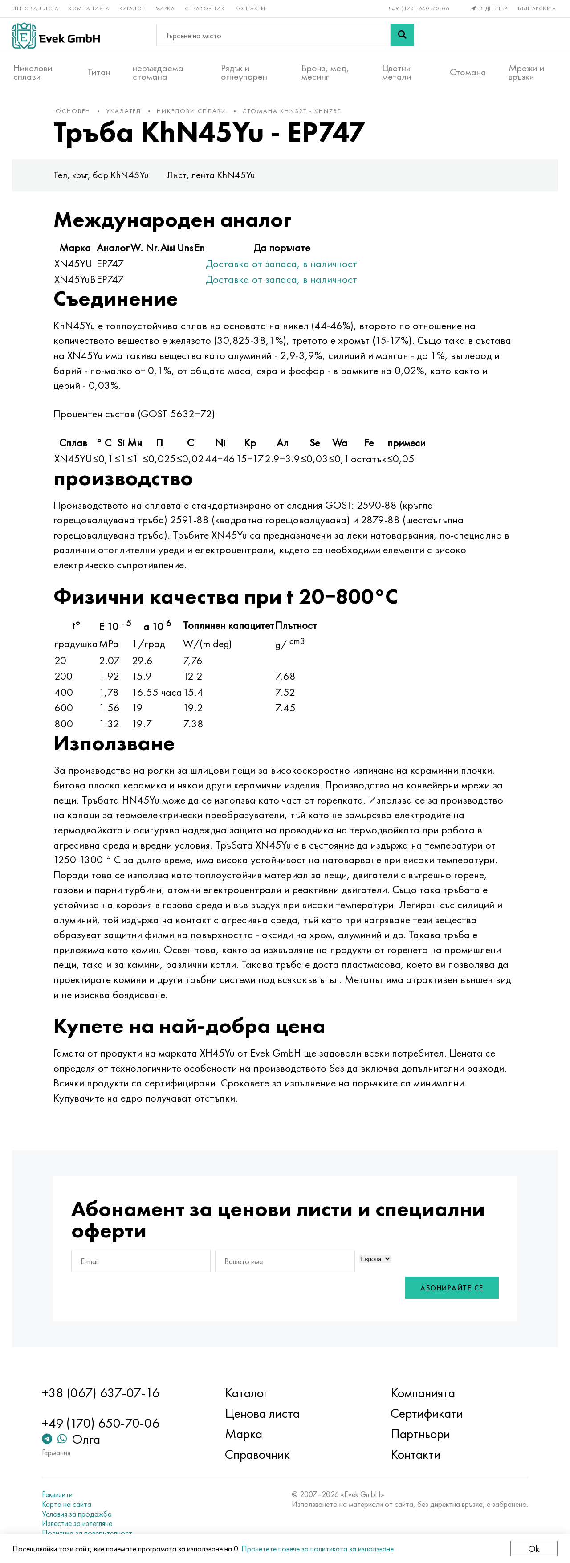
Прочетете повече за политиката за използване (318, 1548)
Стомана (468, 71)
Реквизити (61, 1495)
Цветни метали (396, 72)
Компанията (89, 8)
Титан (98, 71)
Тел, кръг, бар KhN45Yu (107, 179)
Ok (533, 1548)
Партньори (418, 1434)
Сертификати (425, 1414)
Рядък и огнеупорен (244, 72)
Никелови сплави (33, 72)
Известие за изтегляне (81, 1524)
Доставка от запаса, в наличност (287, 268)
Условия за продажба (81, 1514)
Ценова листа (36, 8)
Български (537, 8)
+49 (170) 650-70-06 (418, 8)
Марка (166, 8)
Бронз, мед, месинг (325, 72)
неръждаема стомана (158, 72)
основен (79, 115)
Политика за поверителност (91, 1533)
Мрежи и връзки (527, 72)
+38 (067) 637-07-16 (105, 1393)
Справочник (206, 8)
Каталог (133, 8)
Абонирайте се (446, 1293)
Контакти (251, 8)
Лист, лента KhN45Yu (217, 179)
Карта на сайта (71, 1505)
